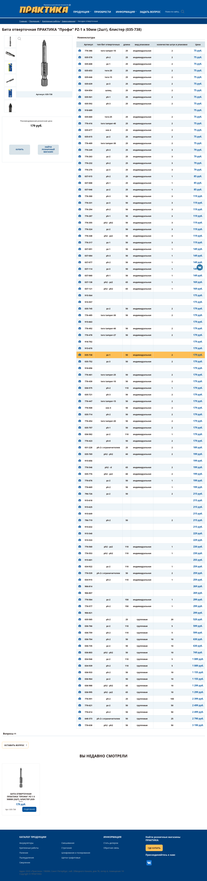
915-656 (88, 460)
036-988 (88, 685)
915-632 (88, 526)
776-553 (88, 553)
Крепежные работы (51, 21)
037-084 (88, 255)
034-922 (88, 566)
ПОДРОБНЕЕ (29, 809)
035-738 (88, 355)
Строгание (67, 847)
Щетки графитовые (71, 857)
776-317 (88, 242)
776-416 (88, 123)
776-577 (88, 606)
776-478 (88, 335)
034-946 (88, 659)
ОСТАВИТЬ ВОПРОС (14, 745)
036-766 (88, 626)
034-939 (88, 665)
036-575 (88, 388)
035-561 (88, 97)
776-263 (88, 156)
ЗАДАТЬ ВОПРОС (150, 12)
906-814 (88, 586)
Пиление (23, 852)
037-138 (88, 282)
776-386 (88, 50)
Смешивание (68, 843)
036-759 (88, 632)
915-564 (88, 295)
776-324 (88, 229)
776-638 (88, 725)
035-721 (88, 394)
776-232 (88, 163)
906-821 (88, 612)
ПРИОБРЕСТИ (102, 12)
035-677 (88, 130)
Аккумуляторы (26, 843)
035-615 (88, 136)
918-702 (88, 341)
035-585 (88, 619)
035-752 (88, 361)
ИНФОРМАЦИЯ (125, 12)
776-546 (88, 467)
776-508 (88, 407)
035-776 (88, 474)
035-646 (88, 77)
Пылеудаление (26, 857)
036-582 (88, 434)
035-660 (88, 116)
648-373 (88, 718)
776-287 (88, 216)
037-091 (88, 249)
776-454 (88, 421)
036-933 (88, 672)
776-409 (88, 143)
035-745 (88, 308)
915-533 (88, 540)
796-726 (88, 493)
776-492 (88, 328)
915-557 (88, 302)
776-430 (88, 381)
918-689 (88, 110)
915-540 (88, 533)
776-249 (88, 150)
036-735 (88, 646)
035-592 (88, 103)
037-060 (88, 275)
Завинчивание (68, 21)
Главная (23, 21)
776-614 (88, 712)
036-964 (88, 679)
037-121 (88, 288)
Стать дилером (110, 843)
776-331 (88, 202)
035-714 (88, 414)
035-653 (88, 70)
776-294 (88, 209)
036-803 (88, 652)
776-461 (88, 374)
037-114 (88, 269)
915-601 (88, 560)
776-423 (88, 440)
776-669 (88, 487)
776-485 (88, 315)
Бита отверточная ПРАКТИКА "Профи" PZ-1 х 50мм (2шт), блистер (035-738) (21, 797)
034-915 (88, 579)
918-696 (88, 368)
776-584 (88, 599)
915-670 (88, 348)
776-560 (88, 546)
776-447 (88, 401)
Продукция (34, 21)
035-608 (88, 64)
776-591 (88, 698)
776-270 (88, 169)
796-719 (88, 520)
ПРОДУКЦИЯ (81, 12)
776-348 (88, 235)
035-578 (88, 57)
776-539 (88, 573)
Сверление (24, 862)
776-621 (88, 705)
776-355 (88, 222)
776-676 (88, 480)
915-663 (88, 321)
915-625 (88, 507)
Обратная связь (111, 847)
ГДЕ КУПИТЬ (154, 848)
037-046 (88, 189)
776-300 (88, 196)
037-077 (88, 262)
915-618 (88, 500)
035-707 (88, 427)
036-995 (88, 692)
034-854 (88, 90)
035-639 (88, 83)
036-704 (88, 639)
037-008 (88, 183)
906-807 (88, 593)
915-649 (88, 513)
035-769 (88, 454)
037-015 (88, 176)
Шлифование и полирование (76, 852)
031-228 (88, 447)
